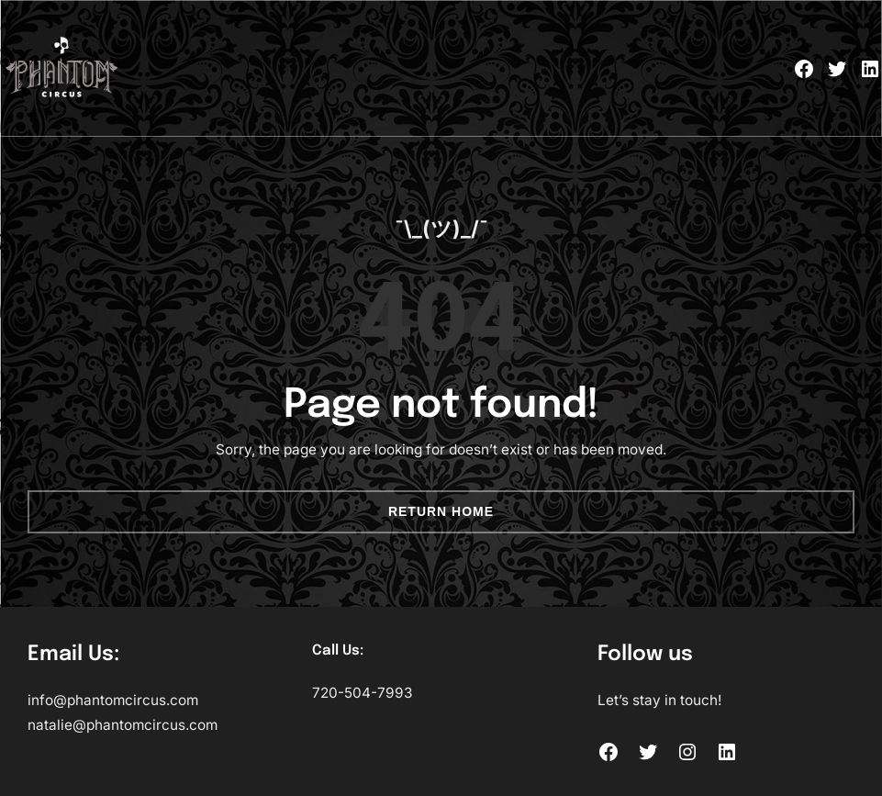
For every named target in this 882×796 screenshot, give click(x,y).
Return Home (441, 511)
